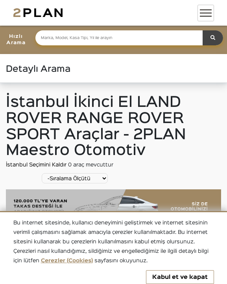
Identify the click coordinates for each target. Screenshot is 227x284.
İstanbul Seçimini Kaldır (37, 165)
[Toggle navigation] (205, 13)
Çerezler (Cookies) (67, 260)
